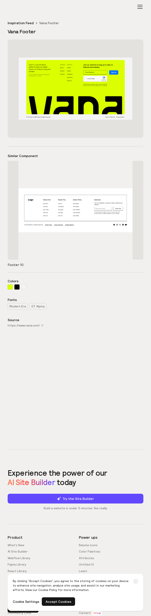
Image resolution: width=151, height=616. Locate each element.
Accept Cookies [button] (58, 601)
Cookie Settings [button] (26, 601)
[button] (139, 7)
